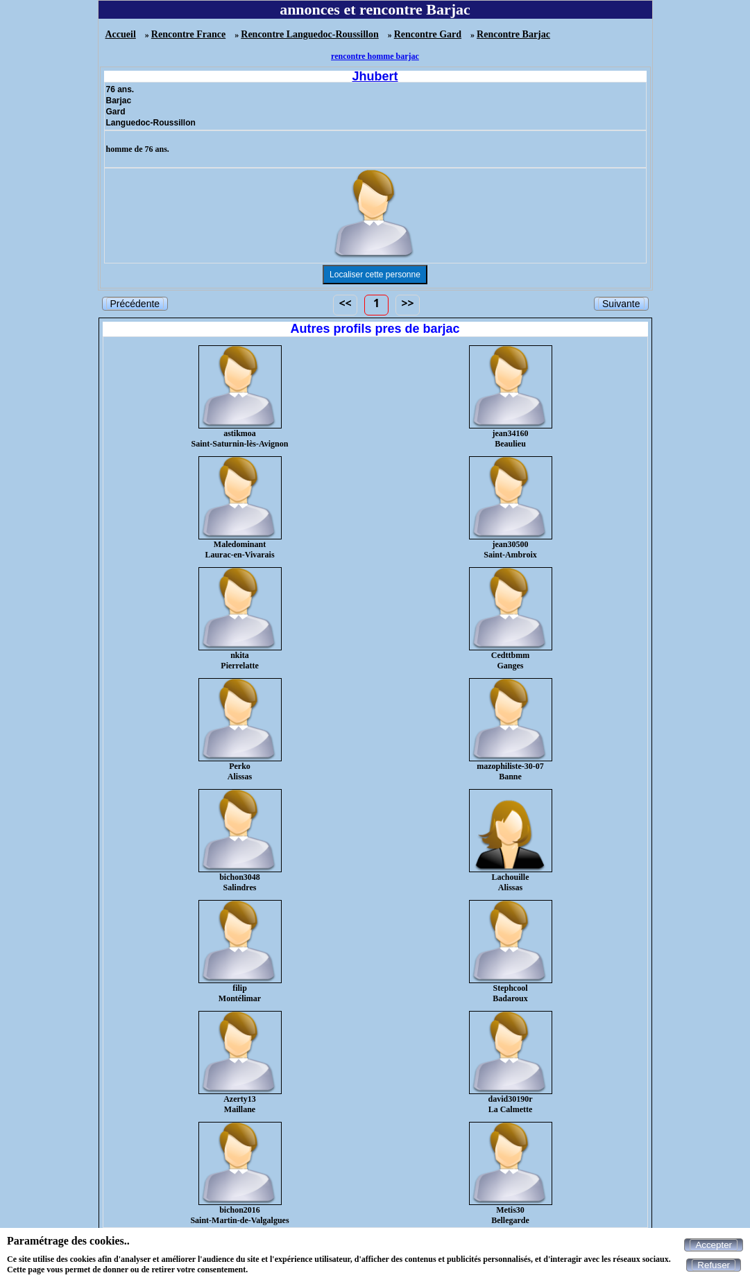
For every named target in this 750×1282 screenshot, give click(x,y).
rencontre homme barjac (375, 56)
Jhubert (375, 76)
